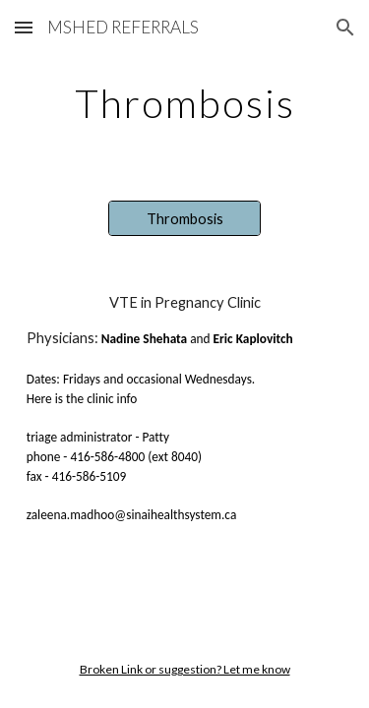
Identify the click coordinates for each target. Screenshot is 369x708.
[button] (23, 27)
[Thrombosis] (184, 218)
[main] (185, 103)
